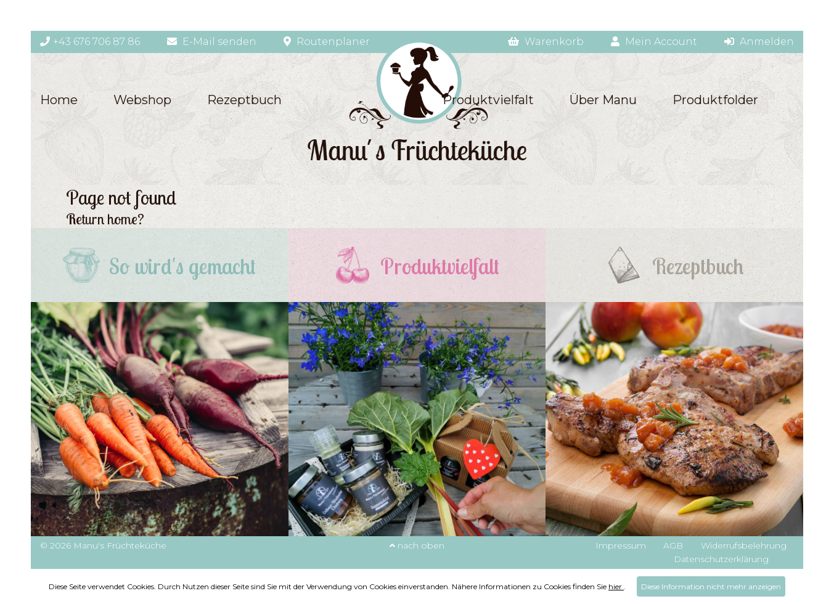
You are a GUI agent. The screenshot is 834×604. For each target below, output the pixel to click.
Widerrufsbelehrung (744, 545)
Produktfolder (715, 99)
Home (59, 99)
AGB (673, 545)
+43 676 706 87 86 (90, 41)
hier (616, 586)
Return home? (105, 219)
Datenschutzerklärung (721, 559)
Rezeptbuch (244, 99)
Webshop (142, 99)
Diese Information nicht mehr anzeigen (711, 586)
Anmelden (759, 41)
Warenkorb (546, 41)
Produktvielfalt (488, 99)
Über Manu (603, 99)
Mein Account (654, 41)
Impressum (620, 545)
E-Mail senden (211, 41)
